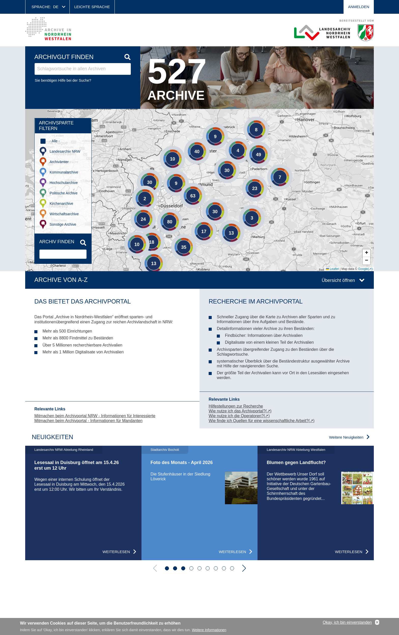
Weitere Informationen (209, 630)
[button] (129, 237)
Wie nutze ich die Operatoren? (236, 416)
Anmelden (358, 7)
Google (363, 269)
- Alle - (55, 141)
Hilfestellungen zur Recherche (236, 406)
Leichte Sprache (92, 7)
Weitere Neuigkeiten (346, 437)
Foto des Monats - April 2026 (182, 462)
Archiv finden (56, 241)
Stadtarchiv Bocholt (165, 450)
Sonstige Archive (63, 224)
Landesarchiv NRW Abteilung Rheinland (63, 450)
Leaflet (332, 269)
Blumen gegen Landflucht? (296, 462)
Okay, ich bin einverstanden (347, 622)
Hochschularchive (64, 183)
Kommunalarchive (64, 172)
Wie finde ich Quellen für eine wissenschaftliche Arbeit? (258, 420)
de (56, 7)
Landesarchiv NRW (65, 151)
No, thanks (377, 622)
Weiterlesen (116, 552)
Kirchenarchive (61, 203)
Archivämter (59, 162)
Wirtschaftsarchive (64, 214)
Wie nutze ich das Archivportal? (237, 411)
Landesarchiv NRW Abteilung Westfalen (296, 450)
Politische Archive (64, 193)
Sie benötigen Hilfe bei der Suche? (63, 80)
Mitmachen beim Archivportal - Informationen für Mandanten (88, 420)
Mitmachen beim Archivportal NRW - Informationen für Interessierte (94, 416)
